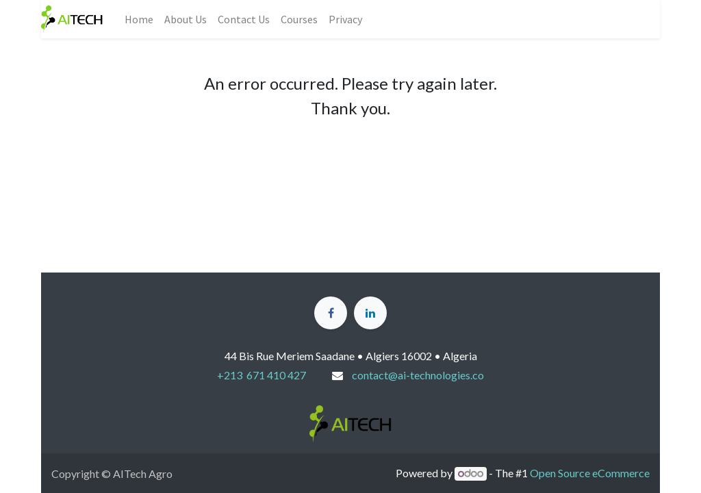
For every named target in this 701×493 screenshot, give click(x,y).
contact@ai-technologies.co (418, 374)
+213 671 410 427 (261, 374)
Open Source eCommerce (590, 472)
